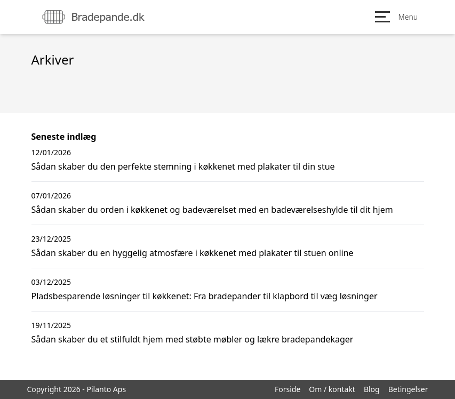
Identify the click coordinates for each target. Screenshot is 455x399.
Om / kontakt (332, 389)
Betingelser (408, 389)
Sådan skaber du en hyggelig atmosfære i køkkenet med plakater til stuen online (192, 253)
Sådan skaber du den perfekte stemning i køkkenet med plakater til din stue (183, 166)
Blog (372, 389)
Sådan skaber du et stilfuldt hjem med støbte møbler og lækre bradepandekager (192, 339)
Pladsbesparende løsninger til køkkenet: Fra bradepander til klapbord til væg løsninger (204, 296)
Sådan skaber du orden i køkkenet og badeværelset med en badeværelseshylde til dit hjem (212, 210)
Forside (287, 389)
